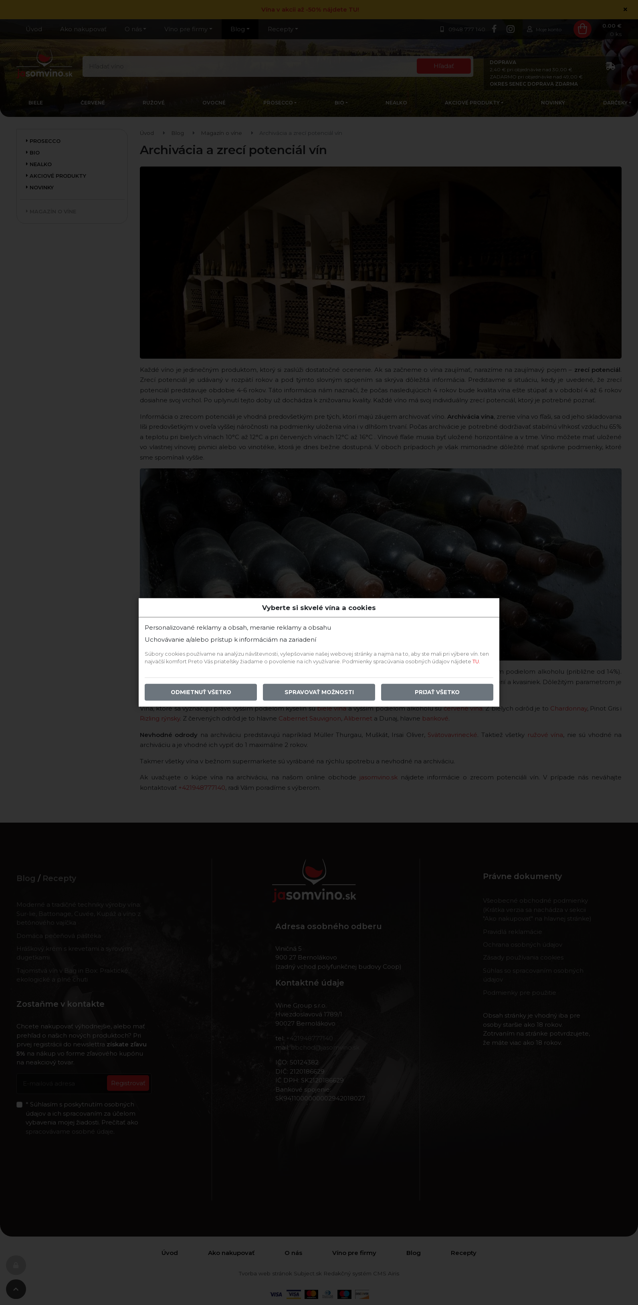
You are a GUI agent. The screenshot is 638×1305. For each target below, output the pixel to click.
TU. (476, 662)
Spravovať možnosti (319, 692)
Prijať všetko (437, 692)
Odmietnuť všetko (201, 692)
